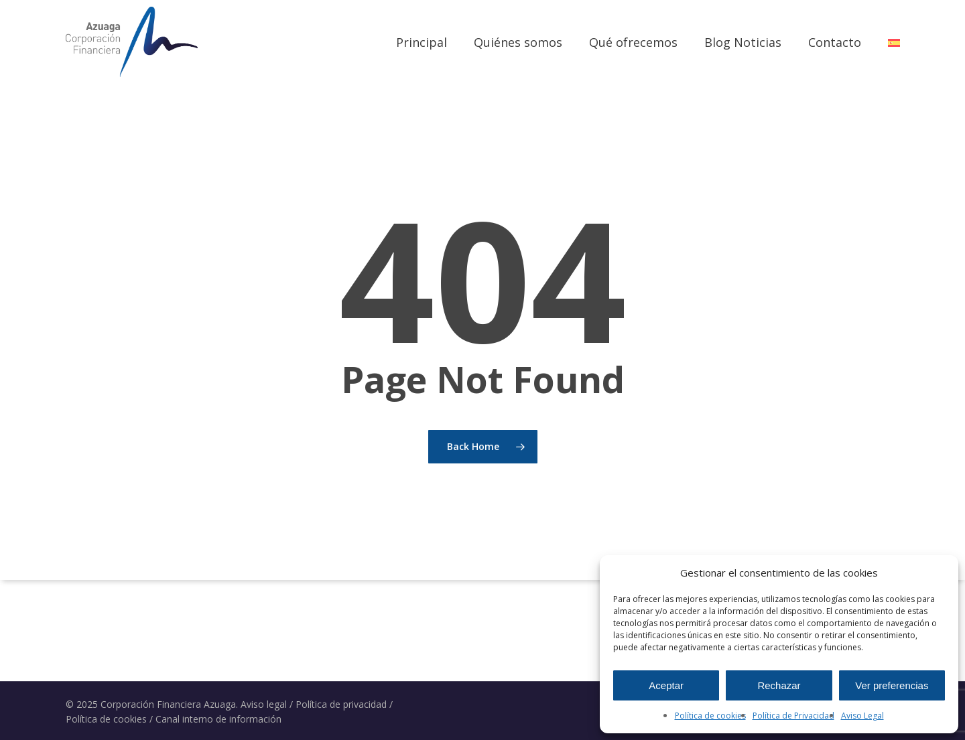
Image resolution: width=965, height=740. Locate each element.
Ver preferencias (891, 685)
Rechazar (778, 685)
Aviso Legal (862, 715)
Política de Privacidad (793, 715)
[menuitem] (894, 42)
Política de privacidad (341, 704)
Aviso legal (264, 704)
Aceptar (666, 685)
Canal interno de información (218, 719)
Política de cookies (710, 715)
